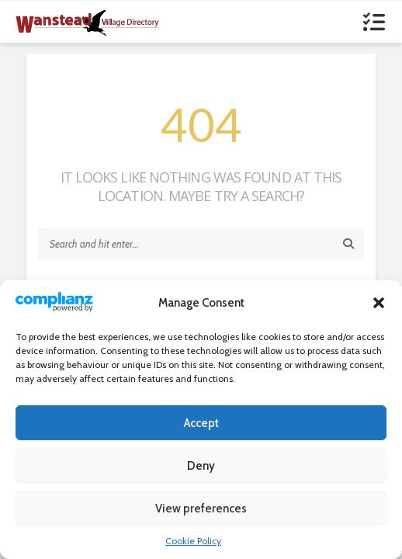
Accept (201, 423)
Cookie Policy (193, 541)
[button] (378, 303)
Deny (201, 466)
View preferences (201, 509)
